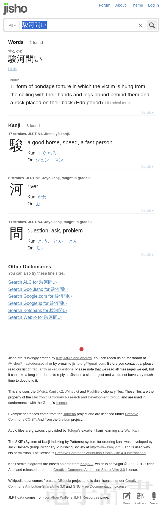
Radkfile (93, 391)
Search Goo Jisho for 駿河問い (38, 289)
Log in (153, 5)
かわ (42, 197)
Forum (104, 5)
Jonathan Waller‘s (58, 497)
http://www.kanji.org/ (105, 447)
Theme (137, 5)
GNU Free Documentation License (100, 486)
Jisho (15, 9)
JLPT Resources (86, 497)
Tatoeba (69, 414)
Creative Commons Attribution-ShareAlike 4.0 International (100, 453)
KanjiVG (86, 464)
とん (73, 241)
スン (58, 160)
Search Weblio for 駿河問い (35, 317)
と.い (58, 241)
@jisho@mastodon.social (28, 363)
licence (61, 403)
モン (40, 248)
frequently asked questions (52, 369)
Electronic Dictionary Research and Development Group (75, 397)
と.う (43, 241)
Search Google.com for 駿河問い (40, 296)
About (120, 5)
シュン (42, 160)
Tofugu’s (73, 430)
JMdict (42, 391)
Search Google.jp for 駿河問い (37, 303)
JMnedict (72, 391)
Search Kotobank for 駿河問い (37, 310)
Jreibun (64, 419)
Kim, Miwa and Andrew (74, 358)
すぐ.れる (47, 153)
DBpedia (64, 481)
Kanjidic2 (56, 391)
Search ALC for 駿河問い (32, 282)
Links (12, 69)
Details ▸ (147, 112)
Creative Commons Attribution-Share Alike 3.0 (89, 470)
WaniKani (132, 430)
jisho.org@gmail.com (88, 363)
